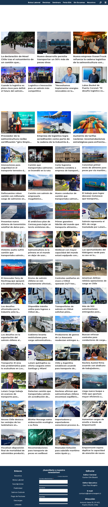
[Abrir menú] (105, 2)
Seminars (56, 2)
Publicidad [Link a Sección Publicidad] (18, 488)
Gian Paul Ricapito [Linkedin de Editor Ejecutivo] (90, 485)
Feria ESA (67, 2)
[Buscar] (100, 2)
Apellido (42, 497)
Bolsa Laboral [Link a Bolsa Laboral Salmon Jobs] (18, 480)
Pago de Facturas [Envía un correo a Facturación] (18, 496)
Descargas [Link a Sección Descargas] (18, 500)
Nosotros (91, 2)
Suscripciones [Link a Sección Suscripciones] (18, 484)
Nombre (42, 488)
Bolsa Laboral (34, 2)
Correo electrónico (46, 479)
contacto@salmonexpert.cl (90, 493)
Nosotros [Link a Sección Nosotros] (18, 476)
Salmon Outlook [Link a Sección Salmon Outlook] (18, 492)
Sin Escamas (79, 2)
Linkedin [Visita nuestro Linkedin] (18, 504)
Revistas (46, 2)
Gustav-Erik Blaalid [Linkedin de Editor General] (90, 477)
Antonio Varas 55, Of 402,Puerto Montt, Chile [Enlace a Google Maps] (90, 504)
